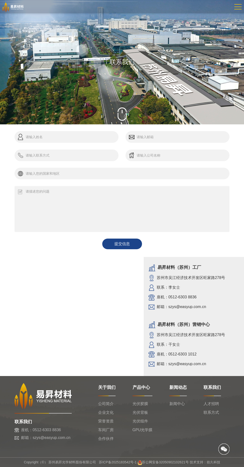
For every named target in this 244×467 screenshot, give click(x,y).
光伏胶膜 (140, 404)
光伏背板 (140, 412)
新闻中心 (177, 404)
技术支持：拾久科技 (205, 462)
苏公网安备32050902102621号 (163, 462)
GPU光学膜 (143, 430)
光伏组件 (140, 421)
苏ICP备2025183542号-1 (118, 462)
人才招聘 (211, 404)
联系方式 (211, 412)
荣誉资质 (106, 421)
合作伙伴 (106, 439)
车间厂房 (106, 430)
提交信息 (122, 244)
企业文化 (106, 412)
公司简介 (106, 404)
